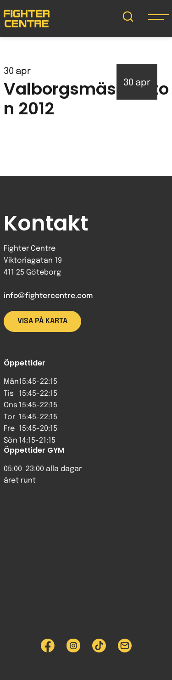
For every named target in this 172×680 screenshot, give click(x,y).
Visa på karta (42, 321)
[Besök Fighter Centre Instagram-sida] (73, 645)
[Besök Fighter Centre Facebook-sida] (48, 645)
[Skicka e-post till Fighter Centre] (125, 645)
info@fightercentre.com (48, 296)
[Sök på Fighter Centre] (128, 18)
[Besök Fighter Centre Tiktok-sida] (99, 645)
